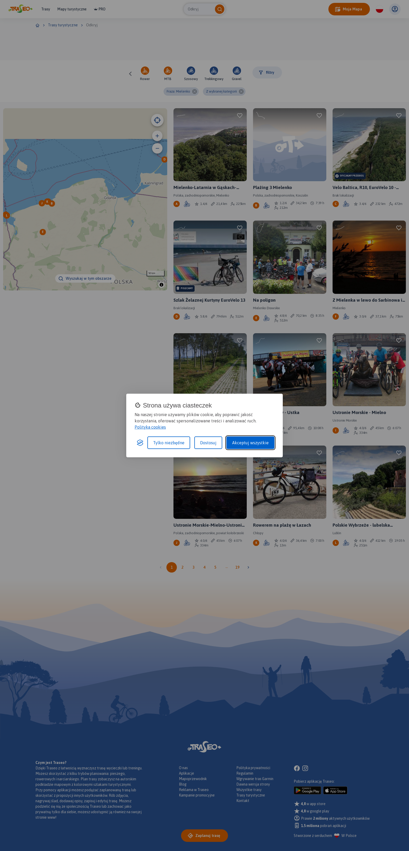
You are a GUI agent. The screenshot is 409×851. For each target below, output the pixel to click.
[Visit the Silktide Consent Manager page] (140, 443)
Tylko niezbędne (168, 442)
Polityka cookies (150, 427)
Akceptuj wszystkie (250, 442)
